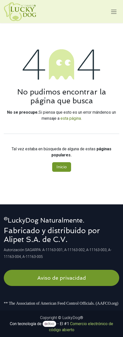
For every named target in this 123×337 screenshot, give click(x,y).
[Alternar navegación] (113, 11)
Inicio (61, 166)
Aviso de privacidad (61, 278)
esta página (70, 118)
